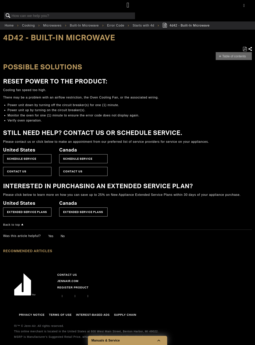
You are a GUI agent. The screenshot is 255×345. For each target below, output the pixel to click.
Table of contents (234, 56)
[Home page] (128, 5)
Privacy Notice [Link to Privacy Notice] (32, 314)
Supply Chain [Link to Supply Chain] (125, 314)
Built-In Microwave (85, 25)
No (62, 236)
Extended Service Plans (27, 212)
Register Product (73, 287)
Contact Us (16, 171)
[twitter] (88, 296)
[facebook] (75, 296)
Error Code (116, 25)
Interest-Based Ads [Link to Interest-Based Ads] (93, 314)
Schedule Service (21, 158)
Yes (50, 236)
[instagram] (62, 296)
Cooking (29, 25)
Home (10, 25)
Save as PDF (245, 49)
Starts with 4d (144, 25)
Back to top (11, 224)
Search (8, 15)
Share (250, 49)
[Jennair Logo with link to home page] (25, 294)
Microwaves (53, 25)
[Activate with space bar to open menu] (244, 6)
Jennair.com (68, 281)
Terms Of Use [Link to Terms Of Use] (60, 314)
